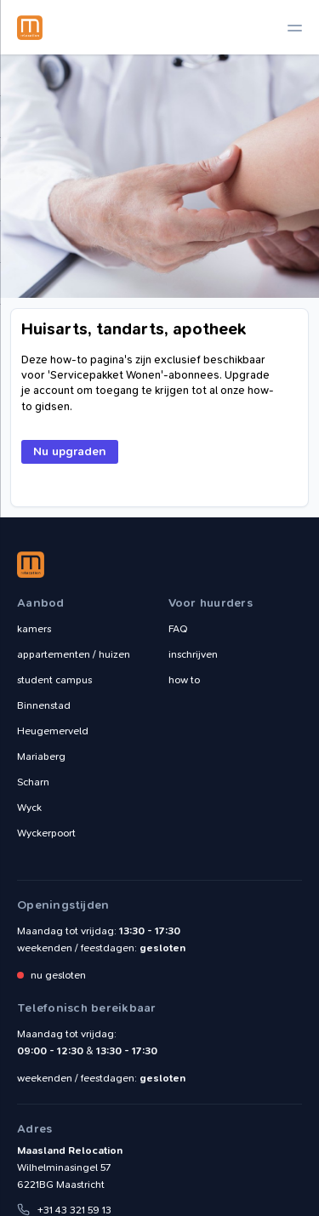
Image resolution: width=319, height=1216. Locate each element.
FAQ (178, 629)
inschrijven (193, 654)
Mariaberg (41, 756)
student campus (54, 680)
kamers (34, 629)
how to (184, 680)
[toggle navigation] (294, 27)
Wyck (29, 808)
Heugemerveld (52, 731)
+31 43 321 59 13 (74, 1210)
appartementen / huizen (73, 654)
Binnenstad (44, 705)
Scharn (33, 782)
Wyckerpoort (46, 833)
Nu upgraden (69, 451)
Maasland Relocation (30, 27)
